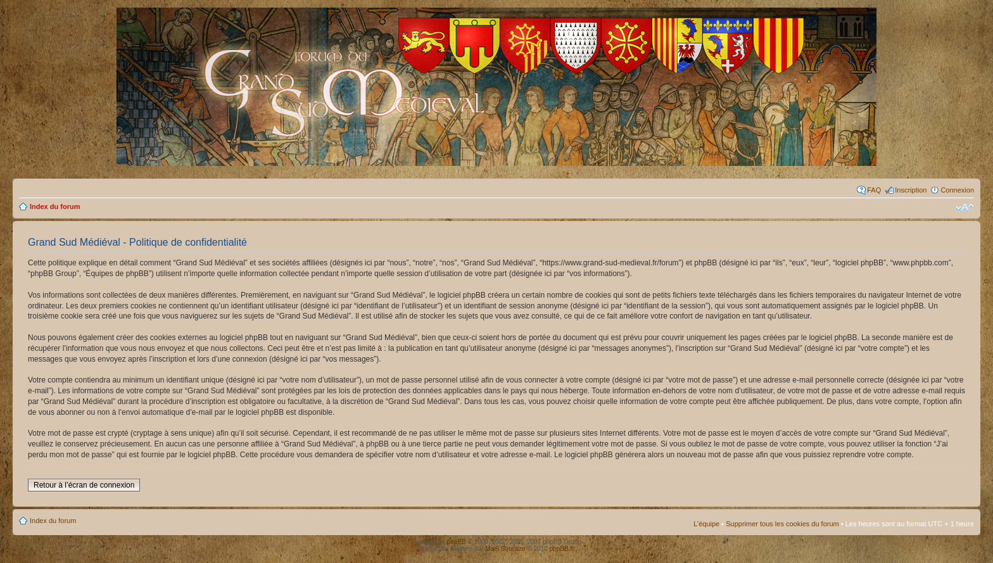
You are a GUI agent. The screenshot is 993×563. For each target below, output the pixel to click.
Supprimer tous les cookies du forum (782, 524)
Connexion (957, 190)
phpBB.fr (562, 548)
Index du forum (55, 206)
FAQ (874, 190)
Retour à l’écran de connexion (84, 485)
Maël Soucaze (505, 548)
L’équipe (706, 524)
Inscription (911, 190)
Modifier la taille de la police (965, 207)
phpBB (456, 541)
